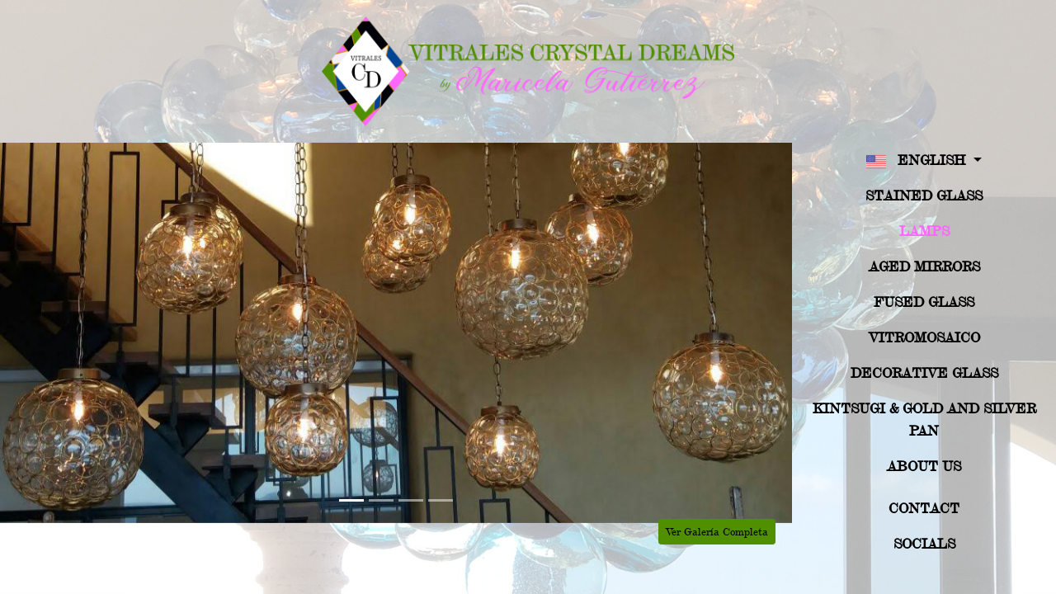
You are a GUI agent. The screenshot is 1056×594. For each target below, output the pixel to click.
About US (924, 465)
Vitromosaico (924, 337)
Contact (924, 507)
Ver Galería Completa (717, 531)
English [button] (917, 161)
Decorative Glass (924, 372)
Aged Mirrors (924, 266)
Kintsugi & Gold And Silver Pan (924, 419)
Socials (924, 543)
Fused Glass (924, 301)
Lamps (924, 230)
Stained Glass (924, 195)
